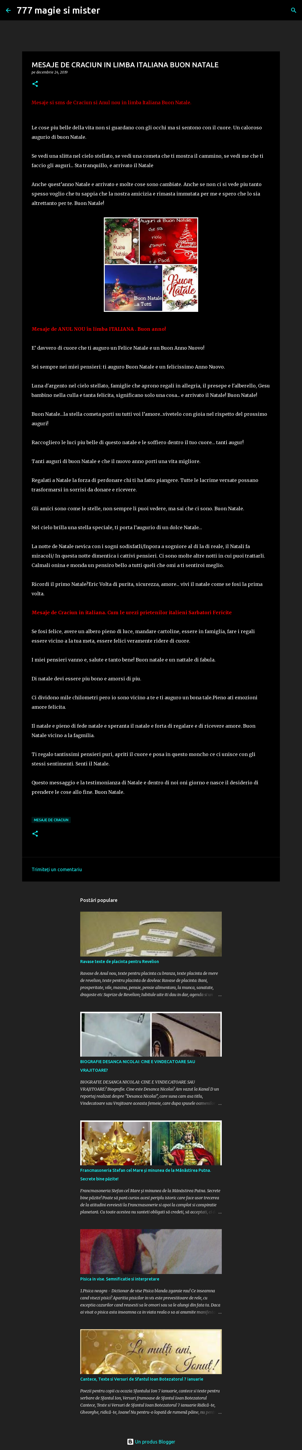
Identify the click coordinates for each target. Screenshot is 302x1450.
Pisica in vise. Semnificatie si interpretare (119, 1279)
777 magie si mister (58, 10)
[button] (35, 84)
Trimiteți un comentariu (57, 869)
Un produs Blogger (151, 1441)
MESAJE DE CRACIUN (51, 820)
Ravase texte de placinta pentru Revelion (119, 961)
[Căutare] (293, 10)
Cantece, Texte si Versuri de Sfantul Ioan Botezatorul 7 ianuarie (141, 1379)
